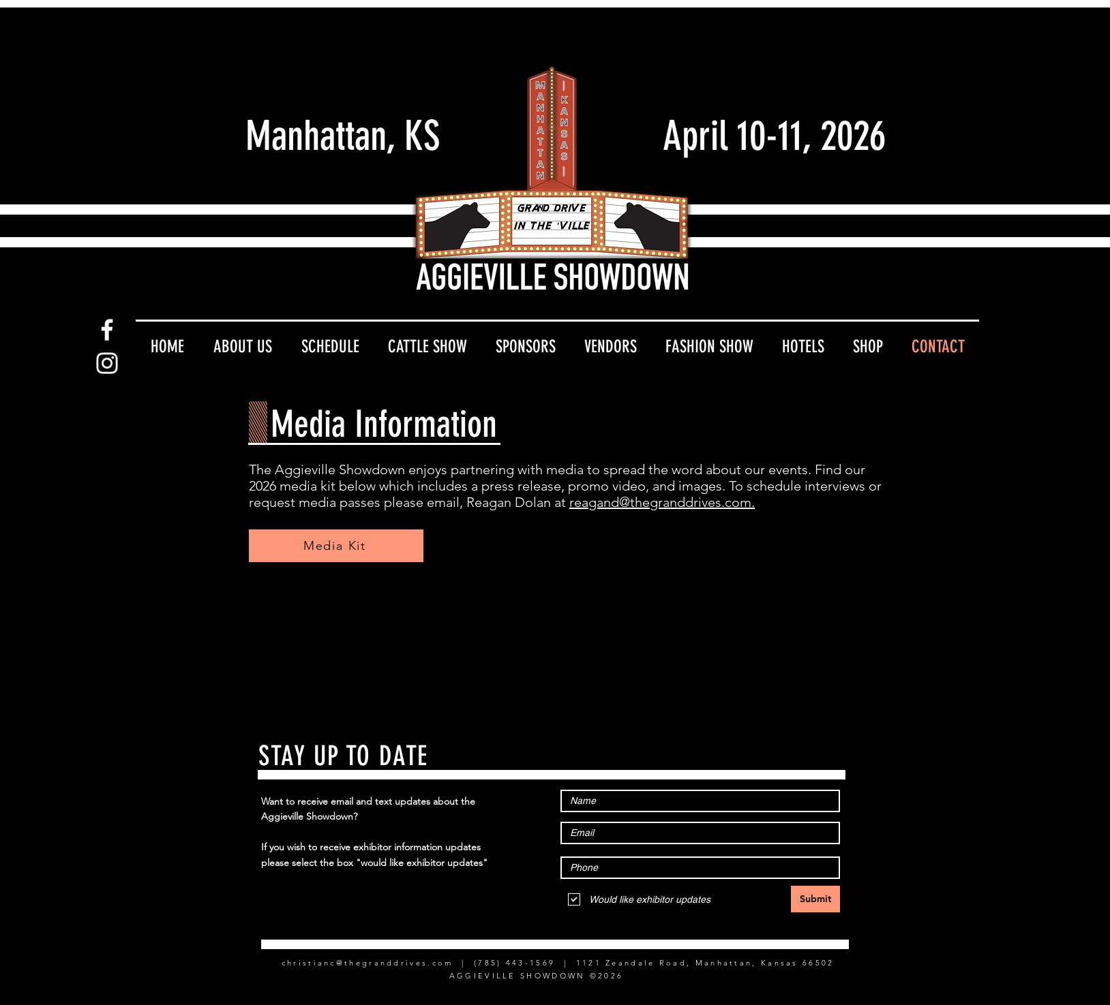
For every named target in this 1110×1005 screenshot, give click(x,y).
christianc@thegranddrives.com (367, 963)
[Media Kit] (336, 545)
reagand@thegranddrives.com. (662, 502)
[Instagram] (107, 363)
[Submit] (815, 899)
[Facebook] (107, 329)
